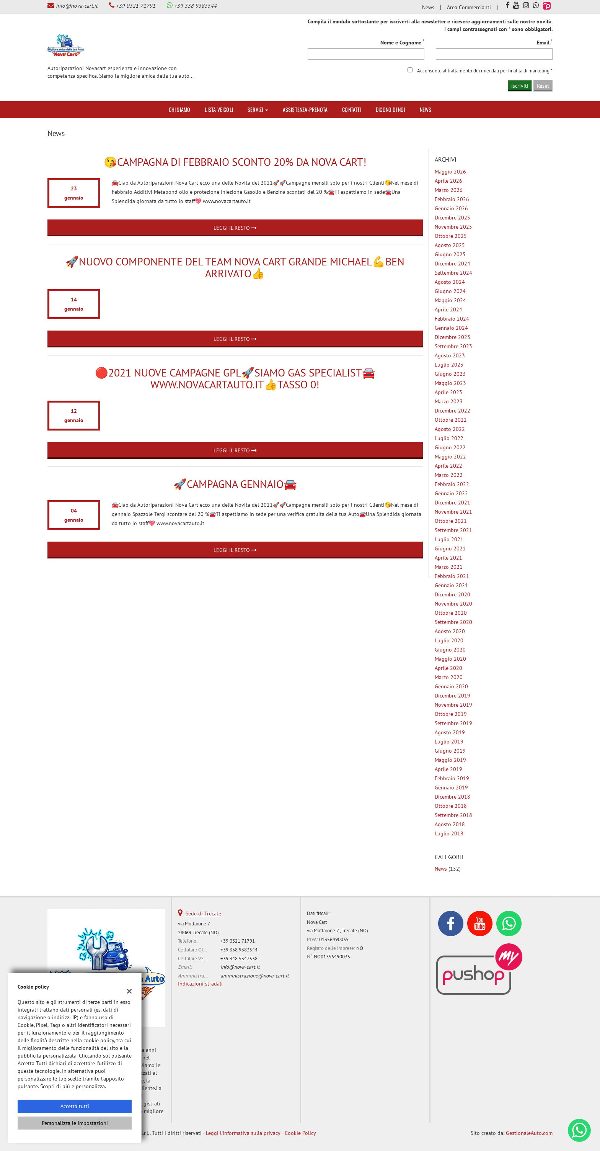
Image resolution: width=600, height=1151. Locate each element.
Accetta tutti (74, 1106)
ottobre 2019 (451, 714)
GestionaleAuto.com (529, 1133)
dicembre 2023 (452, 337)
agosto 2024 (450, 281)
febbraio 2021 (452, 576)
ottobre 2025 (451, 235)
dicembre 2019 (452, 695)
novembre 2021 (453, 511)
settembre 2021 (453, 530)
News (428, 7)
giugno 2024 (450, 291)
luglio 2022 (449, 438)
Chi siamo (180, 109)
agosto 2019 (450, 732)
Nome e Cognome (402, 42)
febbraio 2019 (452, 778)
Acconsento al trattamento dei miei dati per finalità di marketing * (485, 70)
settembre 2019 (453, 723)
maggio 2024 (450, 300)
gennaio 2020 (451, 686)
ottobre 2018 (451, 805)
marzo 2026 (449, 190)
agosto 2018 (450, 824)
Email (545, 42)
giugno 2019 (450, 750)
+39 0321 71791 (135, 5)
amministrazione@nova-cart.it (254, 975)
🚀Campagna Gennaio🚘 (235, 484)
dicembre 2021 (452, 502)
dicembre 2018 (452, 796)
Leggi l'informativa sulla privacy (243, 1133)
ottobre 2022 (451, 419)
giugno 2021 (450, 548)
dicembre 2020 (452, 594)
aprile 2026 (448, 180)
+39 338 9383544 (195, 5)
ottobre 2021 (451, 520)
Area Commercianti (469, 7)
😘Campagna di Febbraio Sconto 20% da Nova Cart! (235, 162)
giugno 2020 (450, 649)
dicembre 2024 (452, 263)
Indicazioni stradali (200, 983)
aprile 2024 (448, 309)
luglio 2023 (449, 364)
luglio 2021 (449, 539)
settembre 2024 (453, 272)
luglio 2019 (449, 741)
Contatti (351, 109)
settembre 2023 (453, 346)
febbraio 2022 (452, 484)
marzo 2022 (449, 475)
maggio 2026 (450, 171)
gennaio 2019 (451, 787)
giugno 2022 (450, 447)
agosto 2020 (450, 631)
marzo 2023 (449, 401)
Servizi (258, 109)
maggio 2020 (450, 658)
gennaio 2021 (451, 585)
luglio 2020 (449, 640)
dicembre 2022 (452, 410)
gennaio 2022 (451, 493)
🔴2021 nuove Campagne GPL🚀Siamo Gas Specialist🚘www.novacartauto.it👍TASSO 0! (235, 378)
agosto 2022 (450, 429)
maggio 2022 (450, 456)
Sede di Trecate (203, 913)
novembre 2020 (453, 603)
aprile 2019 (448, 769)
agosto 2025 (450, 245)
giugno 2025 (450, 254)
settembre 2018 (453, 815)
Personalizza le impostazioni (75, 1123)
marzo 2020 (449, 677)
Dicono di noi (390, 109)
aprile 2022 (448, 465)
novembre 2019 (453, 704)
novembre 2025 (453, 226)
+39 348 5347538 (239, 958)
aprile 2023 (448, 392)
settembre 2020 (453, 622)
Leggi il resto (235, 227)
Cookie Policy (300, 1133)
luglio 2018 (449, 833)
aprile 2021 (448, 557)
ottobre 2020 (451, 612)
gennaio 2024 (451, 327)
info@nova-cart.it (77, 5)
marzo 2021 (449, 566)
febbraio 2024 (452, 318)
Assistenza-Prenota (305, 109)
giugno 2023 (450, 373)
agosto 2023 (450, 355)
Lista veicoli (219, 109)
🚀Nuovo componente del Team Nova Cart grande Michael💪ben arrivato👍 (234, 267)
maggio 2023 (450, 383)
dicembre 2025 (452, 217)
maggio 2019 (450, 759)
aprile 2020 (448, 668)
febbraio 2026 (452, 199)
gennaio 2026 (451, 208)
